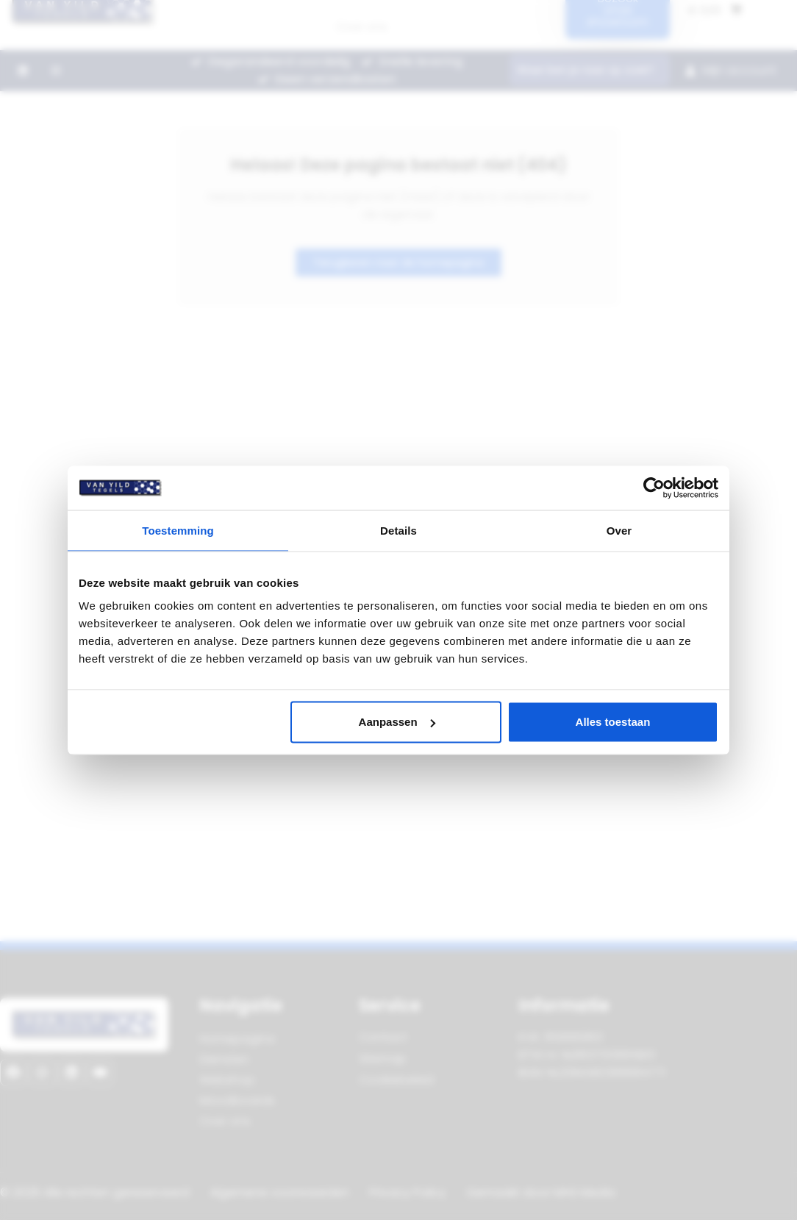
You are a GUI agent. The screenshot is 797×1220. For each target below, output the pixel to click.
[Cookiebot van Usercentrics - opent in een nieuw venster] (654, 488)
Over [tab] (619, 530)
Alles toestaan (613, 722)
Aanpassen (397, 722)
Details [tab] (398, 530)
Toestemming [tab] (178, 530)
